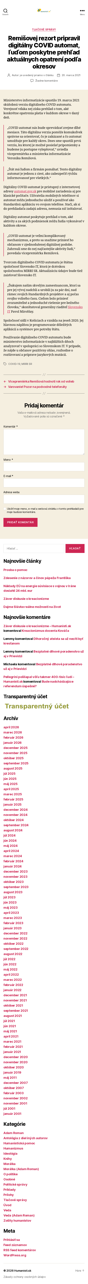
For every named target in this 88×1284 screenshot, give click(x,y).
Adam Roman (13, 1133)
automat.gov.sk (25, 191)
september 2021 (15, 1010)
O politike (10, 1174)
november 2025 (15, 753)
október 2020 (13, 1067)
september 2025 (16, 763)
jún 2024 (10, 840)
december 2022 (15, 933)
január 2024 (12, 866)
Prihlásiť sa (11, 1240)
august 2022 (12, 954)
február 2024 (13, 861)
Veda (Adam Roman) (18, 1215)
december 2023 (15, 871)
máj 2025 (10, 784)
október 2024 (13, 820)
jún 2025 (10, 779)
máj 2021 (10, 1031)
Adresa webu (11, 492)
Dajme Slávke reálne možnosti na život (32, 607)
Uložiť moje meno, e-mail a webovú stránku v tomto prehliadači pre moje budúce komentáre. (45, 510)
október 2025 (13, 758)
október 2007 (13, 1088)
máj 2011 (10, 1077)
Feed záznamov (15, 1245)
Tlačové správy (44, 29)
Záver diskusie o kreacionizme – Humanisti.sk (37, 626)
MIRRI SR (26, 364)
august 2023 (12, 892)
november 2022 (15, 938)
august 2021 (12, 1016)
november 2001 (15, 1103)
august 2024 (12, 830)
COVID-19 (14, 364)
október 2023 (13, 882)
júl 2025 (9, 773)
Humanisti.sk (22, 1270)
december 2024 (15, 809)
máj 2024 (10, 846)
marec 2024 (12, 856)
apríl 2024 (11, 851)
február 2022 (13, 985)
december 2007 (15, 1083)
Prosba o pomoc (15, 570)
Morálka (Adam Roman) (21, 1169)
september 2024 (16, 825)
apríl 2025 (11, 789)
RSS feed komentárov (19, 1250)
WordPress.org (14, 1255)
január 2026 (12, 742)
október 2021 (13, 1005)
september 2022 (15, 949)
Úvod (7, 1205)
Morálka (9, 1164)
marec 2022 (12, 980)
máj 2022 (10, 969)
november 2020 (15, 1062)
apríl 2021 (10, 1036)
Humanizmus (13, 1148)
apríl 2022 (11, 974)
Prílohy (8, 1195)
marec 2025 (12, 794)
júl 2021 (9, 1021)
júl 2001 (9, 1108)
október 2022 (13, 943)
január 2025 (12, 804)
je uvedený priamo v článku (36, 75)
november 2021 (15, 1000)
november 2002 (15, 1098)
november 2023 (15, 876)
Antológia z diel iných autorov (25, 1138)
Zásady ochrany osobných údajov (24, 1277)
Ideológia (10, 1153)
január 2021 (12, 1052)
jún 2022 (9, 964)
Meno (8, 459)
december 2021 (15, 995)
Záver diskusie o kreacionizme (26, 599)
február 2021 (13, 1046)
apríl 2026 (11, 727)
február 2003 (13, 1093)
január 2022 (12, 990)
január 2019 (12, 1072)
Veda (7, 1210)
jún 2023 (10, 902)
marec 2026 (12, 732)
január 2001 (12, 1113)
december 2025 (15, 748)
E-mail (8, 476)
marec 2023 (12, 918)
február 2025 (13, 799)
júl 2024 (9, 835)
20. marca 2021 (71, 75)
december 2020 (15, 1057)
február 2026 (13, 737)
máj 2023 (10, 907)
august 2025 (12, 768)
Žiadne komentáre (46, 80)
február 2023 (13, 923)
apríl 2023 (11, 913)
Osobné (9, 1179)
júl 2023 (9, 897)
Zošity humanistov (17, 1220)
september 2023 (16, 887)
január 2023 (12, 928)
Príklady (9, 1189)
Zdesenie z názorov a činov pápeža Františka (37, 578)
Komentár (10, 426)
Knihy (7, 1158)
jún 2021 (9, 1026)
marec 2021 (12, 1041)
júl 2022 (9, 959)
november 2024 (15, 815)
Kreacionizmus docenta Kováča (45, 630)
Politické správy (15, 1184)
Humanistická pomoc (19, 1143)
